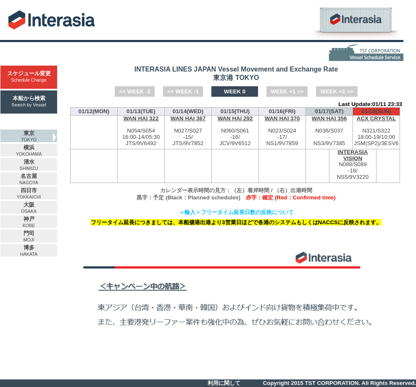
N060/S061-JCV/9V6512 (235, 131)
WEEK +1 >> (287, 91)
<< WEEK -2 (134, 91)
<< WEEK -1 (183, 91)
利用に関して (224, 383)
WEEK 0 (234, 91)
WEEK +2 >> (336, 91)
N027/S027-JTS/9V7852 (188, 131)
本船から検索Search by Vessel (28, 101)
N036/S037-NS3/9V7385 (329, 131)
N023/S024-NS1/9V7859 (282, 131)
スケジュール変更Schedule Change (29, 76)
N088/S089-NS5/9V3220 (352, 164)
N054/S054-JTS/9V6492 (141, 131)
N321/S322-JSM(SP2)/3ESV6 (376, 131)
